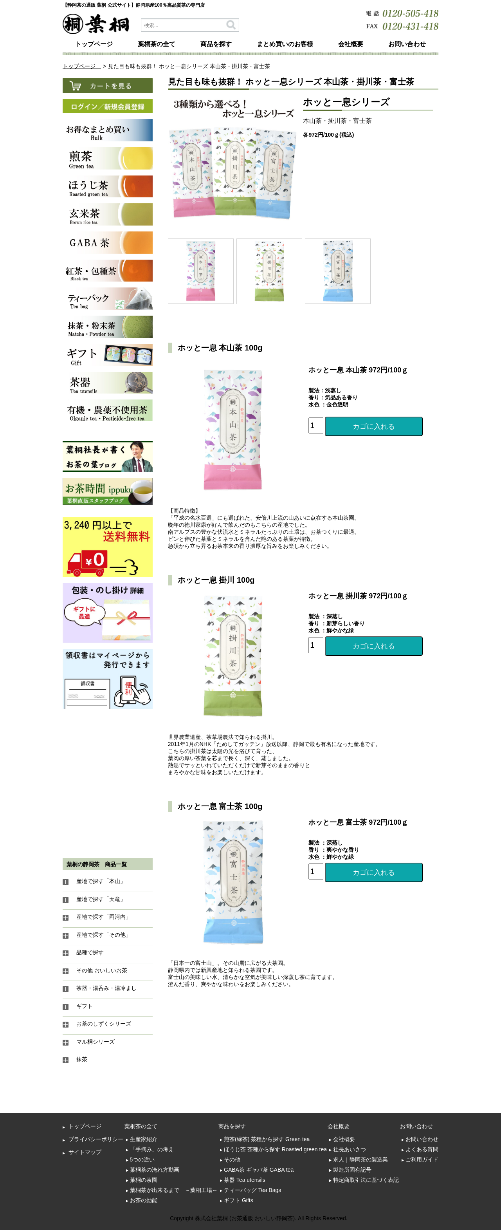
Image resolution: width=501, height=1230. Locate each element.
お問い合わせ (407, 44)
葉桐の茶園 (143, 1180)
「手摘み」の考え (152, 1149)
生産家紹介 (143, 1139)
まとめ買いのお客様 (285, 44)
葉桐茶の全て (156, 44)
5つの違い (142, 1159)
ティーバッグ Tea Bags (252, 1190)
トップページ (94, 44)
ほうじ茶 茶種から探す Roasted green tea (275, 1149)
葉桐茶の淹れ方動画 (154, 1170)
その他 (232, 1159)
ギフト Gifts (238, 1200)
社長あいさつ (349, 1149)
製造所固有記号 (352, 1170)
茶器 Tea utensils (244, 1180)
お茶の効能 (143, 1200)
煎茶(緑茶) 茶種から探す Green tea (267, 1139)
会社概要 (350, 44)
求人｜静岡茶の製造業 (360, 1159)
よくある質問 (421, 1149)
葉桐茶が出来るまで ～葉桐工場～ (174, 1190)
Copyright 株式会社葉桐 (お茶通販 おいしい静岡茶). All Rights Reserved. (259, 1218)
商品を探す (216, 44)
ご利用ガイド (421, 1159)
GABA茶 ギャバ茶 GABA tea (259, 1170)
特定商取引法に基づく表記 (366, 1180)
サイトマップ (84, 1152)
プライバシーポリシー (95, 1139)
